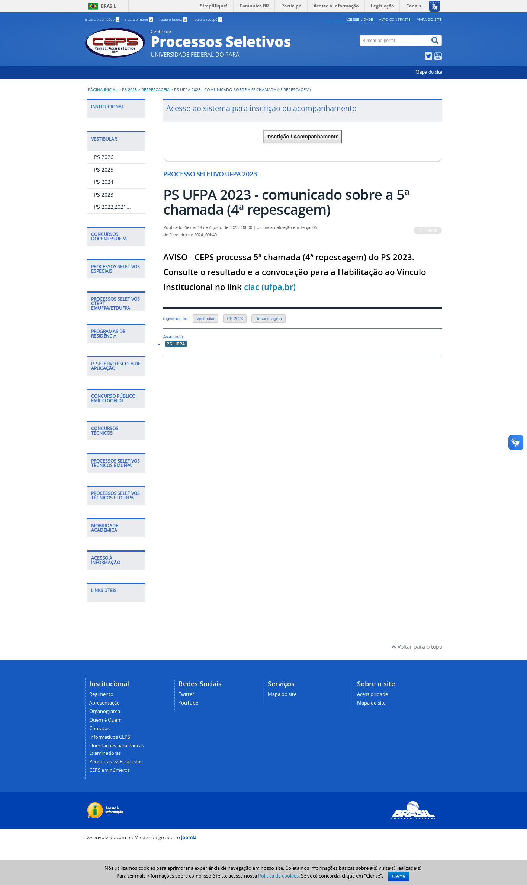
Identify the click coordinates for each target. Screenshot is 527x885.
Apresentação (104, 703)
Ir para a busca (173, 19)
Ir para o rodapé (207, 19)
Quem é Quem (105, 720)
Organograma (104, 711)
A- (341, 21)
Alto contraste (395, 19)
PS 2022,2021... (112, 206)
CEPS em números (109, 770)
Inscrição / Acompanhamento (302, 137)
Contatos (99, 728)
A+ (329, 21)
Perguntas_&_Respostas (115, 761)
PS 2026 (103, 156)
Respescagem (155, 89)
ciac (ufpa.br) (270, 287)
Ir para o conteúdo (102, 19)
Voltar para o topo (416, 646)
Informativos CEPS (109, 737)
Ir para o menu (139, 19)
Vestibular (205, 318)
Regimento (101, 694)
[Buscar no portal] (395, 40)
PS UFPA (176, 343)
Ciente (398, 876)
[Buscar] (435, 40)
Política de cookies (278, 875)
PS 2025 (103, 169)
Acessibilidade (359, 19)
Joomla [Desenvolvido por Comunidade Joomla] (188, 837)
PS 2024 (103, 181)
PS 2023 (129, 89)
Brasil (108, 6)
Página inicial (103, 89)
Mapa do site (429, 19)
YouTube (188, 703)
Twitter (186, 694)
